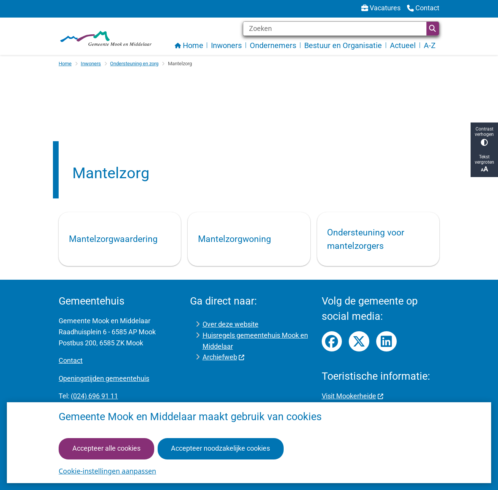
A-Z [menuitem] (430, 45)
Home (65, 63)
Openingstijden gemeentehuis (104, 378)
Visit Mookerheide (353, 396)
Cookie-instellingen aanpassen (107, 470)
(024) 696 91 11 (94, 396)
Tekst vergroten (484, 163)
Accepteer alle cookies (106, 448)
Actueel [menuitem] (403, 45)
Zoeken (432, 28)
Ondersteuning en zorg (134, 63)
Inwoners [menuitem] (226, 45)
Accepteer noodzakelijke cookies (220, 448)
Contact (71, 360)
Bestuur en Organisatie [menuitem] (343, 45)
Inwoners (91, 63)
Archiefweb (224, 357)
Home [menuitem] (189, 45)
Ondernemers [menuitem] (273, 45)
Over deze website (231, 324)
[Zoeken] (334, 28)
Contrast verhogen (484, 136)
